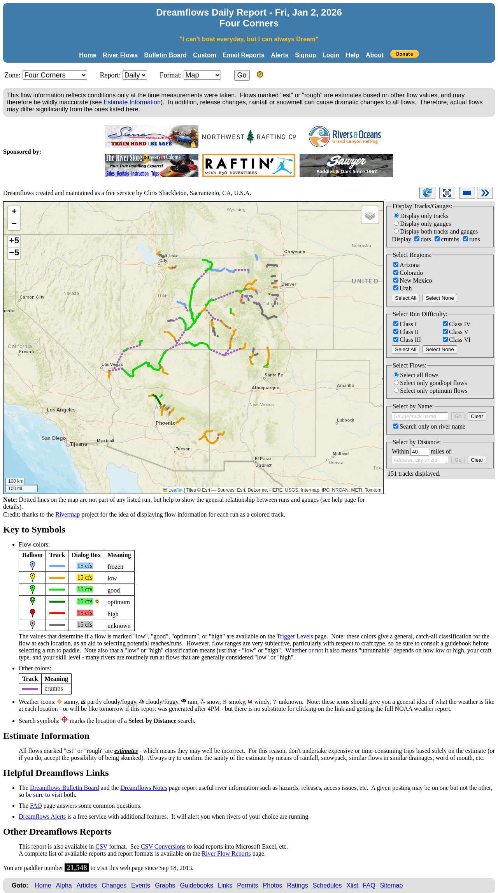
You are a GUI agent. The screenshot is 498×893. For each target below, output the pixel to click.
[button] (14, 212)
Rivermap (67, 514)
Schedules (327, 885)
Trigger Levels (295, 636)
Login (331, 55)
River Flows (120, 55)
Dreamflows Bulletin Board (64, 787)
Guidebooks (196, 885)
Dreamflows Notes (143, 787)
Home (87, 55)
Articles (87, 885)
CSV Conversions (163, 846)
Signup (305, 55)
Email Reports (244, 55)
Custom (204, 55)
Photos (272, 885)
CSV (101, 846)
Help (352, 55)
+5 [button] (14, 241)
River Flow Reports (226, 853)
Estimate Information (132, 102)
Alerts (279, 55)
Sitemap (391, 885)
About (375, 55)
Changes (114, 885)
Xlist (352, 885)
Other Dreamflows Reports (57, 831)
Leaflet (172, 490)
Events (140, 885)
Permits (247, 885)
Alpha (64, 885)
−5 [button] (14, 253)
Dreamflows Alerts (42, 816)
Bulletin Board (165, 55)
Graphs (165, 885)
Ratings (297, 885)
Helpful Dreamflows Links (56, 773)
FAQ (36, 805)
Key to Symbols (34, 529)
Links (225, 885)
